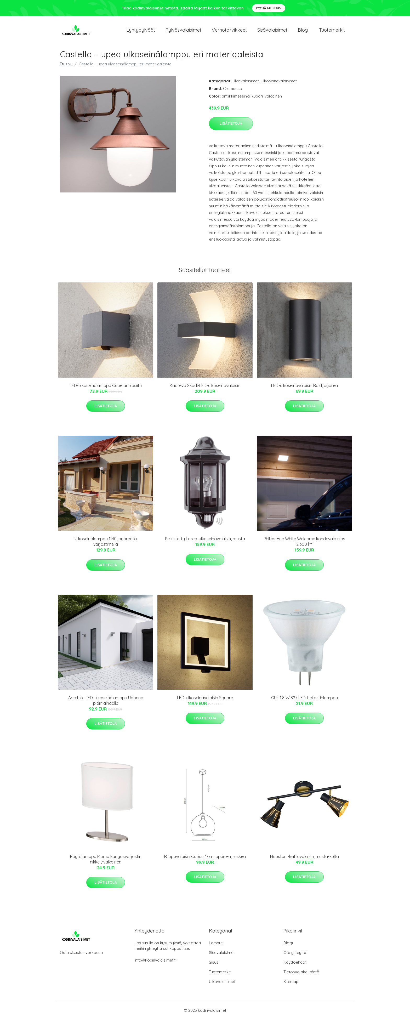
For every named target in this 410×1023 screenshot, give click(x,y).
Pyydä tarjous (268, 8)
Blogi (303, 32)
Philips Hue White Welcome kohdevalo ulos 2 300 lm (304, 545)
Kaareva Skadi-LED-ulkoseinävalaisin (205, 389)
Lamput (216, 946)
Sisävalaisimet (272, 32)
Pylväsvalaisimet (183, 32)
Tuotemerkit (332, 32)
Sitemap (290, 985)
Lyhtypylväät (140, 32)
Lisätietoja (231, 127)
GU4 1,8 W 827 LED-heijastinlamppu (304, 701)
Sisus (213, 965)
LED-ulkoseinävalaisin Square (205, 701)
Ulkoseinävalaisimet (279, 84)
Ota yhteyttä (294, 956)
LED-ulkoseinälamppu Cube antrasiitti (106, 389)
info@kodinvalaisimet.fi (155, 963)
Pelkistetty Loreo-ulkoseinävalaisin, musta (205, 542)
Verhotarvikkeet (229, 32)
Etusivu (66, 67)
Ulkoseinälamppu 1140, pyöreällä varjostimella (106, 545)
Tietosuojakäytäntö (301, 975)
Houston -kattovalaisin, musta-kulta (304, 860)
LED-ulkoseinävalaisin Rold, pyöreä (304, 389)
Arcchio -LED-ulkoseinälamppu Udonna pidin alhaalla (105, 704)
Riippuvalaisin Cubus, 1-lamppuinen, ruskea (205, 860)
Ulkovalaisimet (245, 84)
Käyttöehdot (294, 965)
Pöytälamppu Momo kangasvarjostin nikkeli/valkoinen (105, 862)
